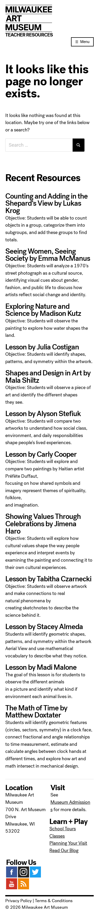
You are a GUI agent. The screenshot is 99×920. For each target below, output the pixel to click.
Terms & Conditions (54, 901)
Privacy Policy (18, 901)
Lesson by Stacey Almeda (44, 626)
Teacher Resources (29, 35)
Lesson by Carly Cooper (41, 454)
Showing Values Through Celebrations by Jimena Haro (43, 524)
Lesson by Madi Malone (41, 667)
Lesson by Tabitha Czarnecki (48, 579)
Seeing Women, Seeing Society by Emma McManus (47, 255)
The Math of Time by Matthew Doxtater (36, 711)
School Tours (62, 829)
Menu (84, 42)
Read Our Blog (63, 850)
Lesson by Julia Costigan (42, 347)
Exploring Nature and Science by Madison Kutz (43, 310)
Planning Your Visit (68, 843)
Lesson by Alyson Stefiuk (43, 413)
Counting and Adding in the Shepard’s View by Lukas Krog (46, 203)
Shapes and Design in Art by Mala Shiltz (48, 376)
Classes (57, 836)
